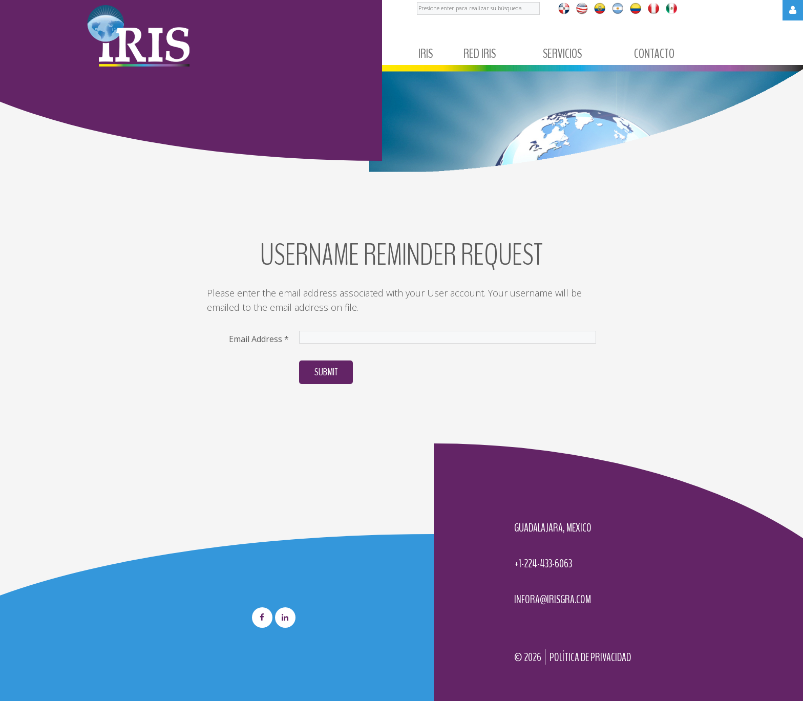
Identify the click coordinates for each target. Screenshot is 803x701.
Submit (325, 372)
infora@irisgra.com (552, 599)
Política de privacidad (590, 657)
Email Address (259, 339)
